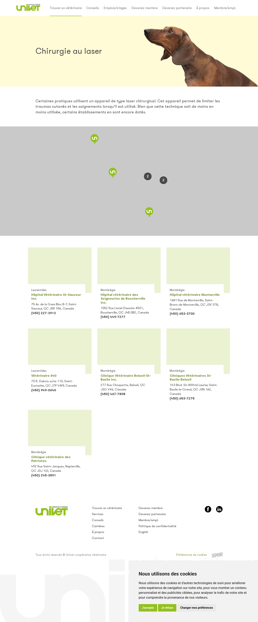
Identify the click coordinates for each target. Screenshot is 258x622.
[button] (95, 139)
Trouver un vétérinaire (66, 8)
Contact (98, 538)
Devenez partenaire (177, 8)
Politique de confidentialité (157, 526)
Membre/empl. (225, 8)
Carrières (98, 526)
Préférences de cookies (191, 555)
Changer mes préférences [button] (196, 607)
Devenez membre (144, 8)
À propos (202, 8)
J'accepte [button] (148, 607)
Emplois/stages (115, 8)
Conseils (92, 8)
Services (97, 514)
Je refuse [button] (167, 607)
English (143, 532)
